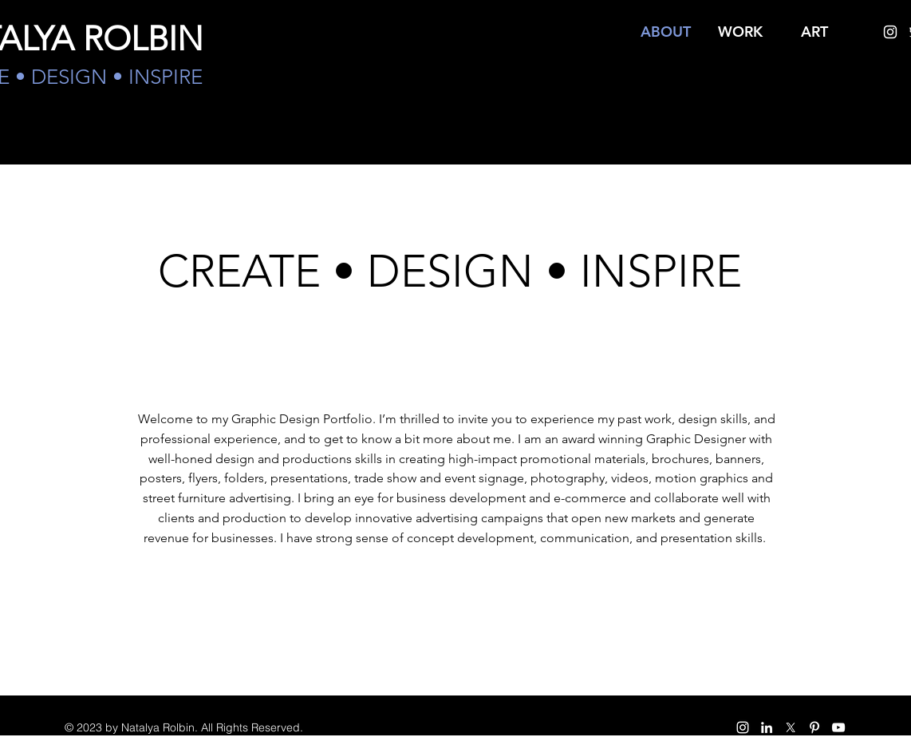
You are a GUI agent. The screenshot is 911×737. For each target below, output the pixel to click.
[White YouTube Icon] (838, 727)
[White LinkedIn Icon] (767, 727)
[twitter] (791, 727)
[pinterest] (814, 727)
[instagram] (890, 32)
